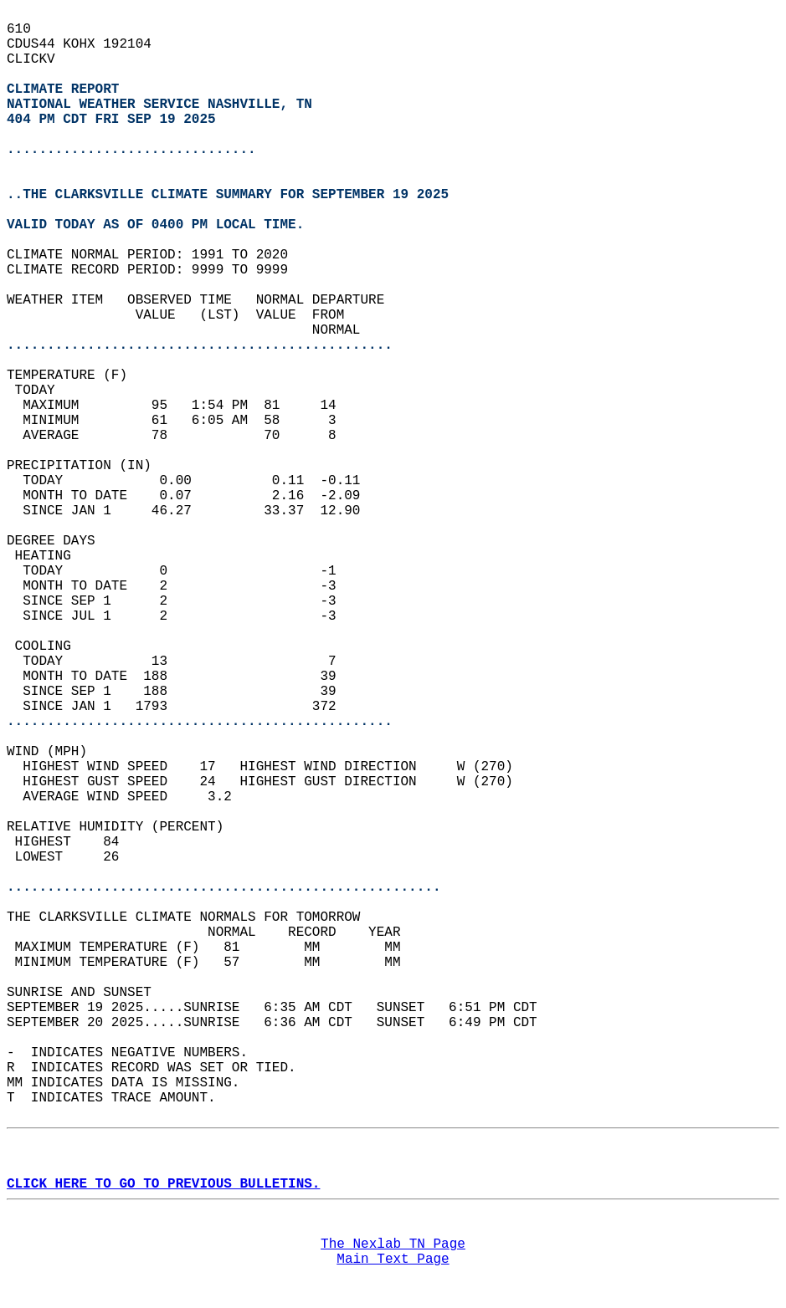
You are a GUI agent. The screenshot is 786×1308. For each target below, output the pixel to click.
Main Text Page (392, 1259)
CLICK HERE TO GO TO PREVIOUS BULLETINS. (163, 1184)
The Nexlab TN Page (393, 1244)
